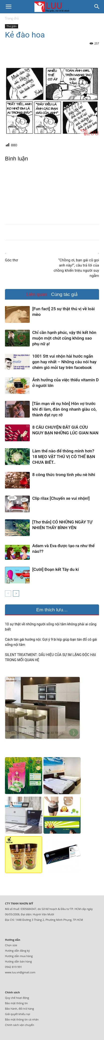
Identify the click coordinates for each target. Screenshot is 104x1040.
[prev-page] (8, 593)
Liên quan (36, 294)
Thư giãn (11, 26)
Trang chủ (12, 18)
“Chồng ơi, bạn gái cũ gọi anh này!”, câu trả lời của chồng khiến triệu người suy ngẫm (76, 268)
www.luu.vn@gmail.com (20, 972)
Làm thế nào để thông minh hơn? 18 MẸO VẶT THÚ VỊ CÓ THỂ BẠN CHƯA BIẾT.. (63, 456)
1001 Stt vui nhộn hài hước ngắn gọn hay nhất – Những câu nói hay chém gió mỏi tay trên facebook (64, 362)
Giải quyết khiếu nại (17, 1014)
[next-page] (16, 593)
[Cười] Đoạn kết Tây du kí (55, 569)
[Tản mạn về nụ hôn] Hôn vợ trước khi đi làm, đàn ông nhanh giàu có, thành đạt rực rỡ (64, 409)
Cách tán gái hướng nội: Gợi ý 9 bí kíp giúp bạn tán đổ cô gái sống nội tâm (51, 642)
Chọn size (11, 945)
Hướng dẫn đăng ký (17, 950)
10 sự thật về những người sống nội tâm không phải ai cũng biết (50, 626)
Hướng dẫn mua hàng (19, 956)
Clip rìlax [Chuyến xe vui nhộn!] (61, 498)
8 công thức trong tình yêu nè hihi (63, 474)
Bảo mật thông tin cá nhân (22, 1019)
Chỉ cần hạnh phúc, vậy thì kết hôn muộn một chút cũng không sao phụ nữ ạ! (64, 338)
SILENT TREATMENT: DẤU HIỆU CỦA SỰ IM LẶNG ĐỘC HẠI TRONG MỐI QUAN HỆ (50, 657)
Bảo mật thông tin (16, 1003)
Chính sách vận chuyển (19, 1025)
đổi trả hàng (26, 1008)
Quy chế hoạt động (17, 998)
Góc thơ (11, 260)
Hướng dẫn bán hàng (18, 961)
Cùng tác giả (64, 294)
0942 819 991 (13, 967)
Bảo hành (11, 1008)
